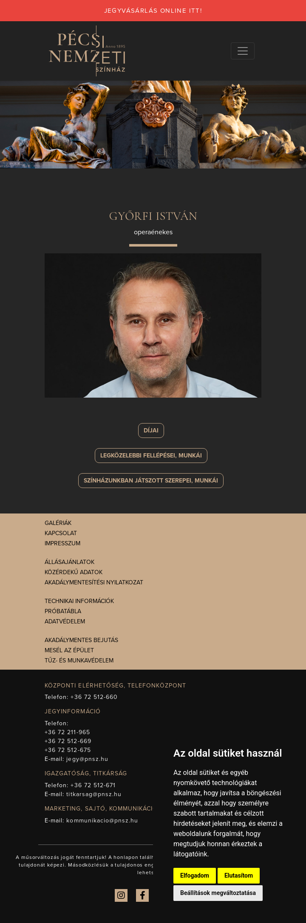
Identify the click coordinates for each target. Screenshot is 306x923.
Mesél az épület (69, 650)
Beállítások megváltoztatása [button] (218, 892)
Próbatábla (63, 611)
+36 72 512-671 (93, 785)
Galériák (58, 523)
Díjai (151, 430)
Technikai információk (79, 601)
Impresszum (62, 543)
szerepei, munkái (151, 480)
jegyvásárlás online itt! (153, 10)
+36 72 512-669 (68, 741)
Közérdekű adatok (73, 572)
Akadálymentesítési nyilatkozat (94, 582)
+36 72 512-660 (94, 697)
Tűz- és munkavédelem (79, 660)
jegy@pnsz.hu (87, 759)
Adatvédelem (65, 621)
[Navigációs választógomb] (243, 50)
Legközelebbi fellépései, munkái (151, 455)
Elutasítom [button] (238, 875)
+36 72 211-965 (67, 732)
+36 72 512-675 (68, 750)
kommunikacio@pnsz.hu (102, 820)
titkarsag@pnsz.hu (94, 794)
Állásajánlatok (69, 562)
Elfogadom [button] (194, 875)
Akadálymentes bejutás (81, 640)
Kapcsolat (61, 533)
